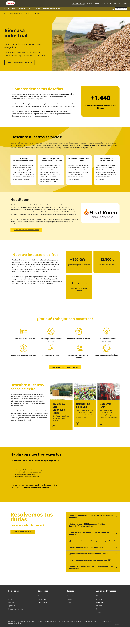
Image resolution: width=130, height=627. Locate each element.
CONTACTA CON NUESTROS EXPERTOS (26, 230)
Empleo (103, 3)
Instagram (99, 602)
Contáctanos (122, 8)
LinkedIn (99, 606)
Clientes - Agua (78, 3)
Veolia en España (43, 596)
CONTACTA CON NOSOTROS (23, 531)
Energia (10, 599)
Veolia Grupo (42, 599)
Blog (115, 3)
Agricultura (11, 606)
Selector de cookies (14, 623)
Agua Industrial (13, 596)
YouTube (99, 612)
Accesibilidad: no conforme (26, 621)
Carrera (97, 3)
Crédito (40, 621)
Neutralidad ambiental (15, 609)
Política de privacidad (90, 621)
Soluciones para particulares (18, 62)
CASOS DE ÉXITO (34, 9)
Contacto (70, 602)
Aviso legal (11, 621)
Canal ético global (50, 621)
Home (5, 14)
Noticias (109, 3)
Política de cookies (106, 621)
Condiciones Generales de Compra (70, 621)
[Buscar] (113, 8)
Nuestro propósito (44, 602)
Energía (23, 14)
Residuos (11, 602)
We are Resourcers (73, 596)
